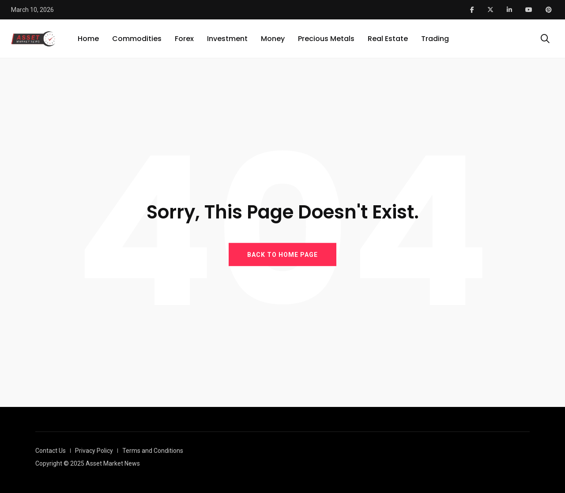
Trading (435, 39)
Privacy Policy (94, 450)
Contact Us (50, 450)
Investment (227, 39)
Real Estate (388, 39)
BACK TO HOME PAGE (282, 254)
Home (88, 39)
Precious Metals (326, 39)
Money (273, 39)
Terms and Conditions (152, 450)
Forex (184, 39)
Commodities (137, 39)
